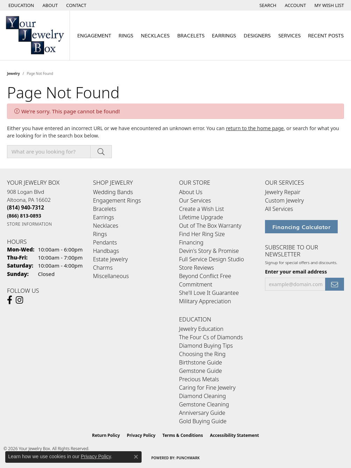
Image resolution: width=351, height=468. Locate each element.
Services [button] (289, 35)
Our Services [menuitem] (195, 200)
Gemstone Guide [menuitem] (200, 371)
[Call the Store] (25, 207)
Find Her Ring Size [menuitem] (202, 234)
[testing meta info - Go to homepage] (35, 35)
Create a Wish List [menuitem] (201, 209)
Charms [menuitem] (103, 267)
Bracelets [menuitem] (104, 209)
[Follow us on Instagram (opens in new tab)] (19, 300)
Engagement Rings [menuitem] (117, 200)
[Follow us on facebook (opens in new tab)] (9, 300)
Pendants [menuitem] (105, 242)
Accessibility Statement (234, 435)
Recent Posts (326, 35)
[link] (49, 5)
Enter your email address (296, 271)
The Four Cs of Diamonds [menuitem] (211, 337)
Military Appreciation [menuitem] (205, 301)
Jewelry (13, 73)
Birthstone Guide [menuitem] (200, 362)
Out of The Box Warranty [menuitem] (210, 225)
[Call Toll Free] (24, 215)
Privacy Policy (141, 435)
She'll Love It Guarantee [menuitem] (209, 293)
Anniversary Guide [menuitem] (202, 413)
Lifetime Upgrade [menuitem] (201, 217)
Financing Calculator (301, 226)
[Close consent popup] (136, 457)
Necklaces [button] (155, 35)
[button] (20, 5)
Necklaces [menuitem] (105, 225)
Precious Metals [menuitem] (199, 379)
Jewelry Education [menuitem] (201, 329)
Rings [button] (126, 35)
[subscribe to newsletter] (334, 284)
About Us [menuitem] (190, 192)
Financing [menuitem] (191, 242)
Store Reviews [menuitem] (196, 267)
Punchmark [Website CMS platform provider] (188, 457)
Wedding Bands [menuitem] (113, 192)
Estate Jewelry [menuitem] (110, 259)
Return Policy (106, 435)
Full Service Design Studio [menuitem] (211, 259)
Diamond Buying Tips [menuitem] (206, 345)
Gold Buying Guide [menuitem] (203, 421)
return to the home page (255, 128)
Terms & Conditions (183, 435)
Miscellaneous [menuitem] (111, 276)
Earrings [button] (224, 35)
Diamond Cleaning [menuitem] (202, 396)
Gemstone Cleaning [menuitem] (204, 404)
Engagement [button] (94, 35)
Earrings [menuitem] (103, 217)
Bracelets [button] (191, 35)
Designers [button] (257, 35)
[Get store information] (29, 224)
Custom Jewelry (284, 200)
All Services (279, 209)
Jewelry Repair (282, 192)
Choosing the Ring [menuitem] (202, 354)
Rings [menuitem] (100, 234)
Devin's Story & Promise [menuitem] (209, 251)
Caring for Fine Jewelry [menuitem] (207, 387)
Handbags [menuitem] (106, 251)
